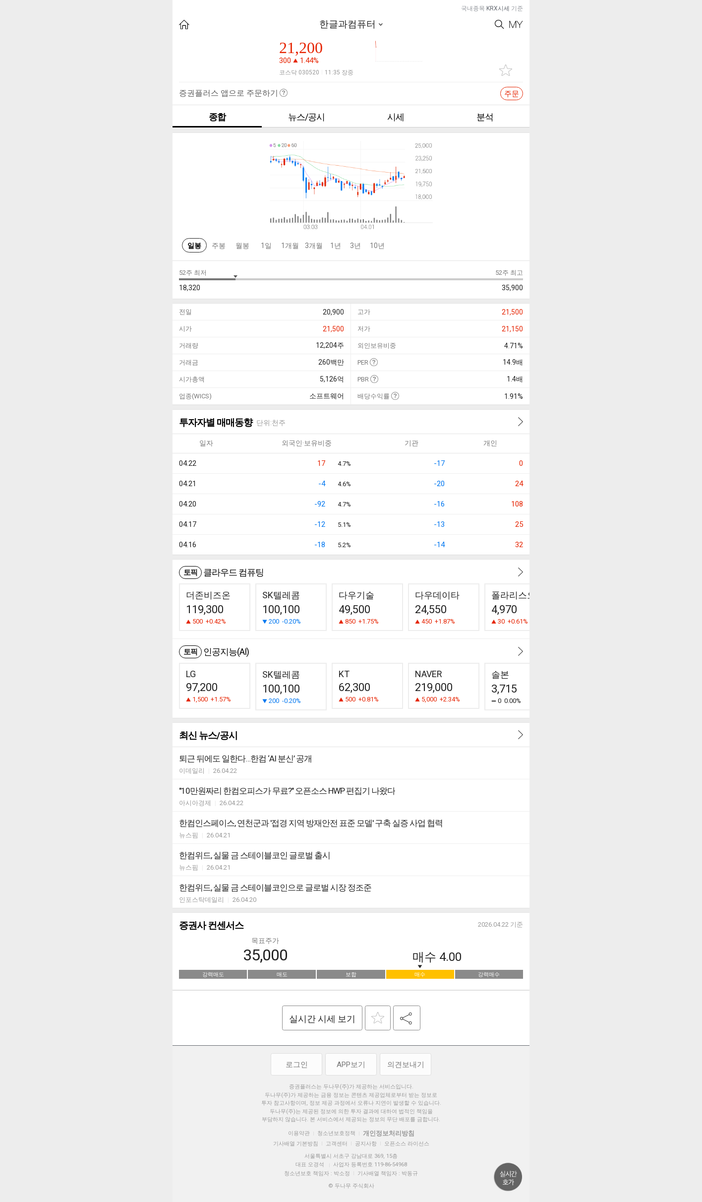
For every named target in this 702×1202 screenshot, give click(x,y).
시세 (395, 117)
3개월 (314, 246)
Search (499, 24)
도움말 (373, 362)
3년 (355, 246)
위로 (508, 1177)
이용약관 (299, 1133)
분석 (484, 117)
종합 (217, 117)
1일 (266, 246)
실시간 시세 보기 (322, 1018)
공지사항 (366, 1143)
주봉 (219, 246)
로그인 (297, 1064)
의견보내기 (405, 1064)
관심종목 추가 (505, 70)
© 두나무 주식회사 (351, 1186)
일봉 (194, 246)
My (516, 24)
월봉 (242, 246)
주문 (511, 93)
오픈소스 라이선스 (406, 1143)
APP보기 (351, 1064)
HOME (184, 24)
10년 (377, 246)
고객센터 (337, 1143)
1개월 (290, 246)
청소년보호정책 (336, 1133)
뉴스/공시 (306, 117)
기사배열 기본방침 (295, 1143)
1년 (335, 246)
